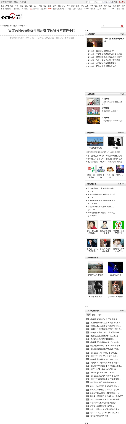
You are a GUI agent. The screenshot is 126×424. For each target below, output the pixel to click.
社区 (96, 6)
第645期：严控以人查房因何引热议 (102, 66)
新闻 (7, 6)
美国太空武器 (115, 275)
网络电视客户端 (58, 9)
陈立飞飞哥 (92, 203)
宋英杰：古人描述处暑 (92, 250)
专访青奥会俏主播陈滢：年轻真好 (101, 213)
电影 (74, 9)
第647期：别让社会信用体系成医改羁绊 (104, 60)
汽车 (68, 6)
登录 (105, 2)
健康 (77, 6)
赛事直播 (43, 9)
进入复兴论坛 (43, 38)
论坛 (109, 6)
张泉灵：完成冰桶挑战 (105, 250)
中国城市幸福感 (95, 148)
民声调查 (105, 108)
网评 (100, 315)
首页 (2, 6)
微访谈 (89, 152)
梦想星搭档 (100, 176)
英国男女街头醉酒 (115, 296)
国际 (94, 315)
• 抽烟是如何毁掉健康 (113, 159)
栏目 (123, 9)
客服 (115, 2)
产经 (63, 6)
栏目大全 (17, 9)
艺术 (54, 6)
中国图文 (22, 26)
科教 (40, 6)
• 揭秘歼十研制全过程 (113, 156)
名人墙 (110, 152)
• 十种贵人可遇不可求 (95, 159)
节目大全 (25, 9)
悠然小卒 (91, 210)
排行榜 (117, 152)
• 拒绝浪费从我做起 (114, 162)
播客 (104, 9)
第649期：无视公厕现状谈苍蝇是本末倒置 (105, 54)
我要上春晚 (110, 176)
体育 (16, 6)
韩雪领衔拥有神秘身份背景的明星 (101, 200)
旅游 (73, 6)
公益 (59, 6)
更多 (122, 34)
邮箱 (118, 6)
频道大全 (8, 9)
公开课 (99, 9)
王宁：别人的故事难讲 (92, 232)
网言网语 (105, 99)
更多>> (121, 132)
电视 (2, 9)
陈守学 (90, 191)
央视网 (3, 2)
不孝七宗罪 (115, 148)
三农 (86, 6)
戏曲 (30, 6)
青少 (44, 6)
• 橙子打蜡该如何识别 (95, 156)
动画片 (92, 9)
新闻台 (15, 26)
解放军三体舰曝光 (95, 275)
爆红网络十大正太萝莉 (118, 250)
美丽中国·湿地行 (91, 176)
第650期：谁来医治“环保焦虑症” (101, 51)
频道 (118, 9)
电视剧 (79, 9)
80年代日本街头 (95, 296)
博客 (105, 6)
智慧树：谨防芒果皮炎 (118, 232)
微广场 (103, 152)
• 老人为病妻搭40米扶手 (96, 162)
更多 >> (121, 184)
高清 (69, 9)
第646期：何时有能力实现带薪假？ (102, 63)
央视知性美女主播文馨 (105, 232)
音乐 (35, 6)
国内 (88, 315)
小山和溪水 (92, 216)
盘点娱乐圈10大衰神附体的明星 (101, 188)
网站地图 (23, 2)
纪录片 (86, 9)
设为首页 (122, 2)
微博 (100, 6)
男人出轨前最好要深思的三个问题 (101, 194)
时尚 (82, 6)
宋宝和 (90, 197)
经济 (11, 6)
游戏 (123, 6)
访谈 (114, 6)
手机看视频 (69, 38)
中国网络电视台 (12, 2)
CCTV (112, 9)
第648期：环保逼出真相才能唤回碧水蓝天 (105, 57)
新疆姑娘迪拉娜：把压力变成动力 (101, 206)
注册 (111, 2)
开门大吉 (120, 175)
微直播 (96, 152)
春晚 (26, 6)
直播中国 (35, 9)
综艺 (21, 6)
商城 (91, 6)
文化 (49, 6)
